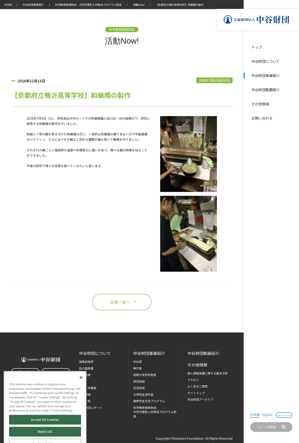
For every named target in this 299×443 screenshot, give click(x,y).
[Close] (81, 390)
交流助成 (139, 388)
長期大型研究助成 (144, 375)
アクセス (193, 380)
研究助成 (139, 381)
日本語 (255, 414)
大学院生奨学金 (143, 394)
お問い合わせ (262, 118)
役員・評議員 (87, 388)
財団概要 (85, 375)
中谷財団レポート (90, 407)
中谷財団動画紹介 (265, 89)
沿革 (292, 89)
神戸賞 (137, 368)
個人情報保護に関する (207, 373)
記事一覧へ (121, 302)
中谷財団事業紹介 (265, 75)
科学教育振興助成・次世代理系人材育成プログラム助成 (88, 4)
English (267, 414)
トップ (256, 47)
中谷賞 (137, 362)
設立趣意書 (86, 368)
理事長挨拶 (86, 362)
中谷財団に (95, 353)
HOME (8, 4)
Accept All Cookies (45, 432)
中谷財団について (265, 61)
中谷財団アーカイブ (200, 399)
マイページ (284, 415)
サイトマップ (196, 393)
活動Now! (138, 4)
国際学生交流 (149, 401)
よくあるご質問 (197, 386)
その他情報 (260, 104)
